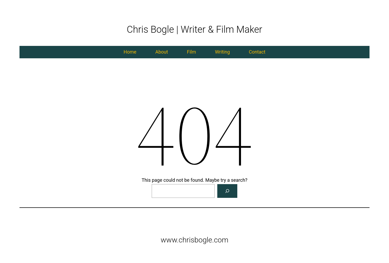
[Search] (227, 191)
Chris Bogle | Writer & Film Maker (194, 29)
